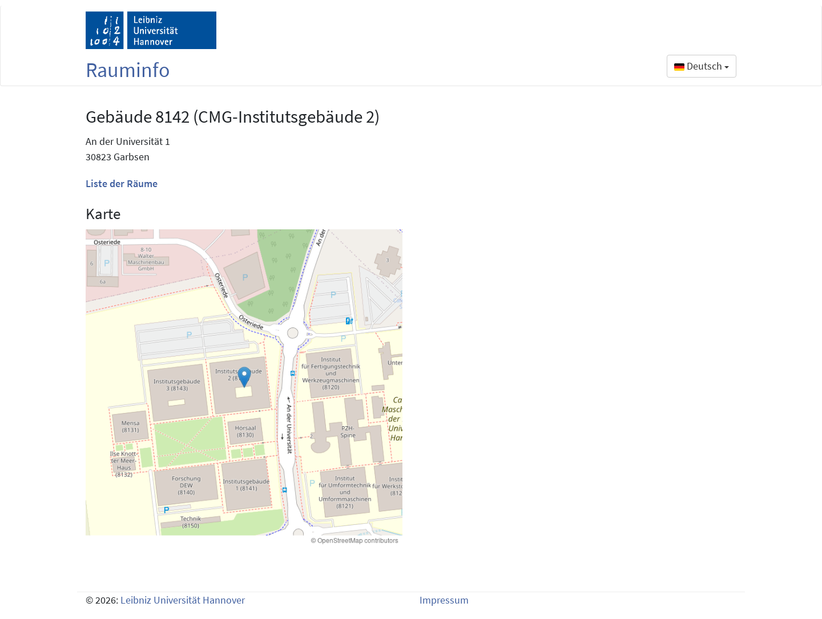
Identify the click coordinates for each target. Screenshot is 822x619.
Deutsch (701, 65)
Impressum (444, 599)
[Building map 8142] (244, 387)
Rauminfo (128, 70)
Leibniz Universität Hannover (182, 599)
